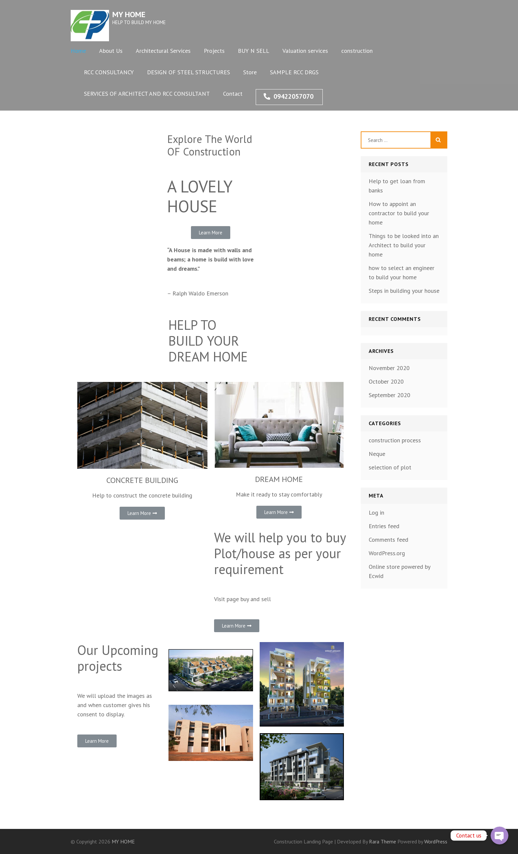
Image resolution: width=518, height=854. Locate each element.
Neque (377, 454)
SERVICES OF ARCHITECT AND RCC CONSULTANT (147, 93)
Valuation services (305, 50)
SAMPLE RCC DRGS (294, 72)
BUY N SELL (253, 50)
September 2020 (389, 395)
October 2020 (386, 381)
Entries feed (384, 526)
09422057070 (289, 96)
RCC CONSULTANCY (109, 72)
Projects (214, 50)
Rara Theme (383, 841)
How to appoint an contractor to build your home (399, 213)
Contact (232, 93)
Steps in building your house (404, 290)
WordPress (435, 841)
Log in (376, 512)
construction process (395, 440)
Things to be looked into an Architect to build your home (404, 245)
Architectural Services (163, 50)
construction (357, 50)
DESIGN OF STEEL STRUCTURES (188, 72)
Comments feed (388, 539)
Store (250, 72)
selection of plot (390, 467)
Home (78, 50)
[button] (210, 232)
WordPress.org (387, 553)
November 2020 (389, 368)
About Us (111, 50)
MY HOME (128, 14)
